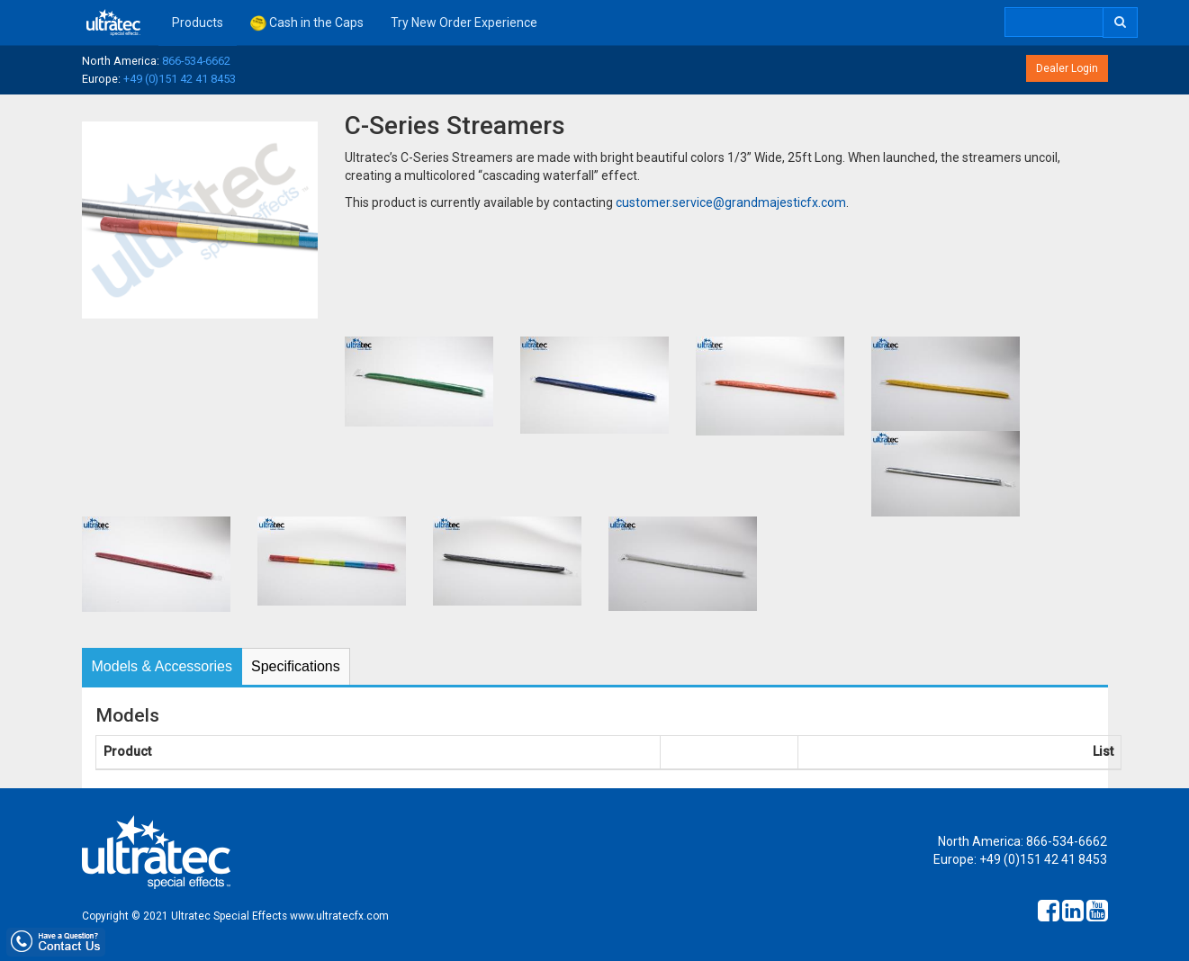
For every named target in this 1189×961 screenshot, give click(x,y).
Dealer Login (1067, 68)
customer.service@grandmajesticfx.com (731, 202)
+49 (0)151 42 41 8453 (179, 78)
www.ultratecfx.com (339, 916)
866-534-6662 (196, 60)
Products (197, 22)
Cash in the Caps (307, 23)
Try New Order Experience (464, 22)
